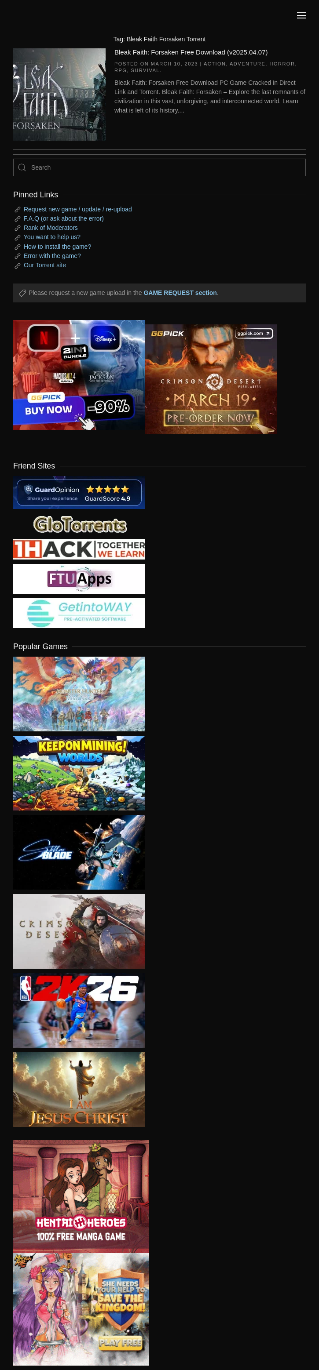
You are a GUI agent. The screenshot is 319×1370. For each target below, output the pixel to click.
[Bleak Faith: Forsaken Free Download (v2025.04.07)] (59, 93)
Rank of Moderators (51, 227)
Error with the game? (52, 255)
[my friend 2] (79, 523)
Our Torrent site (45, 265)
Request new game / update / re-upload (78, 209)
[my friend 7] (79, 612)
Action (215, 63)
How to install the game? (57, 246)
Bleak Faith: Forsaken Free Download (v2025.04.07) (191, 52)
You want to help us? (52, 236)
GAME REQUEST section (179, 292)
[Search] (159, 167)
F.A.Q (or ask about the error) (64, 218)
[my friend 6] (79, 578)
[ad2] (74, 1196)
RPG (120, 70)
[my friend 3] (79, 548)
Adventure (247, 63)
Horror (282, 63)
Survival (145, 70)
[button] (301, 15)
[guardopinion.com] (79, 491)
